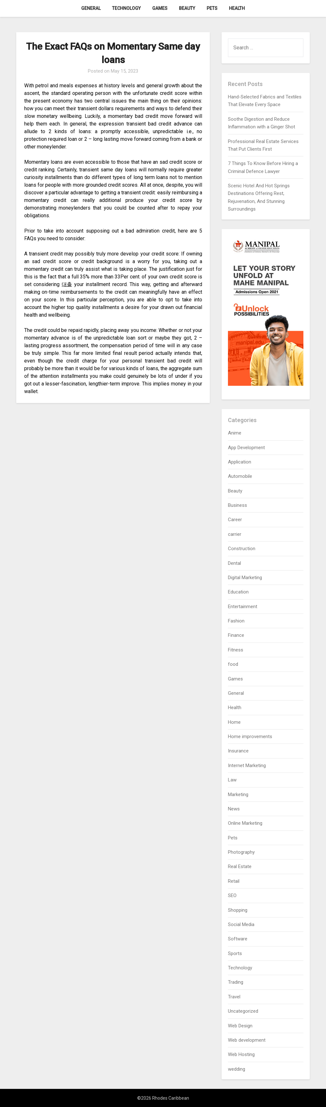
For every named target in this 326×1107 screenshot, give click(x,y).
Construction (241, 548)
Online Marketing (245, 823)
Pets (212, 8)
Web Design (240, 1026)
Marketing (238, 794)
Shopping (237, 910)
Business (237, 505)
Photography (241, 852)
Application (239, 462)
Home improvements (250, 736)
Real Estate (240, 866)
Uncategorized (243, 1011)
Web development (247, 1040)
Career (235, 519)
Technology (126, 8)
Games (159, 8)
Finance (236, 635)
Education (238, 592)
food (233, 664)
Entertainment (242, 606)
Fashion (236, 621)
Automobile (240, 476)
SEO (232, 895)
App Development (246, 447)
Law (232, 780)
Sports (235, 953)
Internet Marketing (247, 765)
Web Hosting (241, 1054)
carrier (234, 534)
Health (237, 8)
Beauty (187, 8)
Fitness (235, 650)
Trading (235, 982)
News (234, 809)
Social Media (241, 924)
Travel (234, 997)
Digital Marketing (245, 577)
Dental (234, 563)
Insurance (238, 751)
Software (237, 939)
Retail (233, 881)
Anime (234, 433)
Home (234, 722)
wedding (236, 1069)
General (91, 8)
